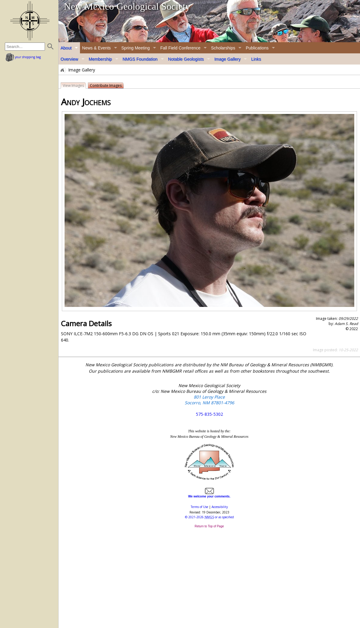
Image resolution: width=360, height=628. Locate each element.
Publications (257, 48)
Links (256, 59)
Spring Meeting (135, 48)
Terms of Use (199, 507)
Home (62, 70)
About (66, 48)
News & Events (96, 48)
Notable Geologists (186, 59)
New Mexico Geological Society (127, 6)
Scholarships (223, 48)
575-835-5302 (209, 414)
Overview (69, 59)
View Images (73, 85)
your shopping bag (23, 57)
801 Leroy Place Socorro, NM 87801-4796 (209, 400)
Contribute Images (106, 85)
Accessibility (220, 507)
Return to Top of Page (209, 526)
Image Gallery (227, 59)
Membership (100, 59)
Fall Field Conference (180, 48)
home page (30, 20)
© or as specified (209, 517)
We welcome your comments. (209, 494)
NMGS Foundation (140, 59)
